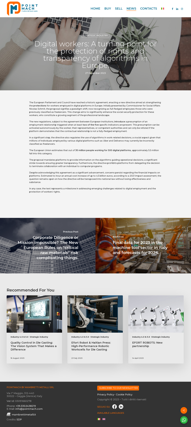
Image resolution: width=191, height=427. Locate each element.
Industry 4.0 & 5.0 (19, 337)
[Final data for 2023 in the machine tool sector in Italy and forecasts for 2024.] (143, 245)
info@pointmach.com (29, 408)
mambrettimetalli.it (24, 414)
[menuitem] (162, 8)
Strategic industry (95, 35)
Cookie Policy (124, 394)
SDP (19, 419)
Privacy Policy (105, 394)
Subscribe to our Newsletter (118, 388)
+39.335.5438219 (26, 406)
